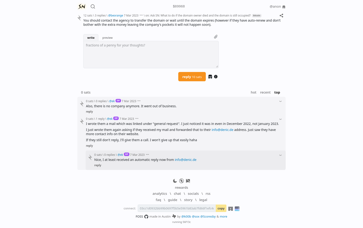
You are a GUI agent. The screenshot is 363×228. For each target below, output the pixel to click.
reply (192, 76)
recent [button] (265, 92)
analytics (160, 193)
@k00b (186, 216)
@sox (195, 216)
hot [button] (253, 92)
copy (221, 208)
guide (172, 199)
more (223, 216)
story (188, 199)
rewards (181, 187)
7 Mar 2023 (131, 15)
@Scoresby (208, 216)
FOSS (142, 216)
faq (158, 199)
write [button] (90, 37)
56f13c (187, 222)
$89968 (179, 6)
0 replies (101, 101)
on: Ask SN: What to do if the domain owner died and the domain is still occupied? (198, 15)
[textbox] (151, 55)
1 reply (100, 119)
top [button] (277, 92)
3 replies (100, 15)
